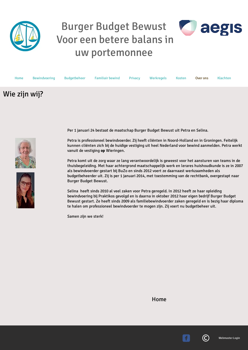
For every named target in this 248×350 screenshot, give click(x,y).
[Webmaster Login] (229, 338)
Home (159, 299)
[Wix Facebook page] (186, 338)
